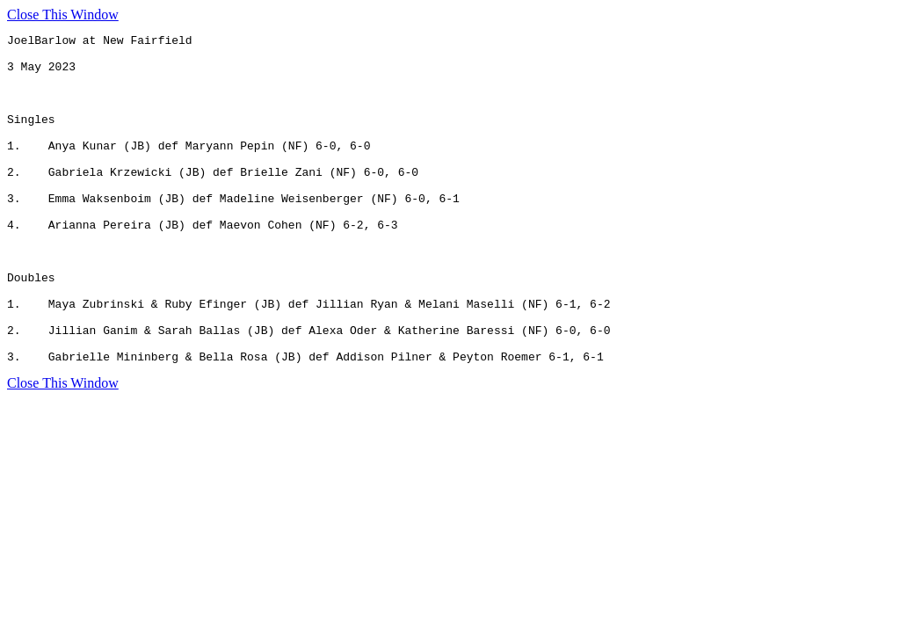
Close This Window (63, 14)
